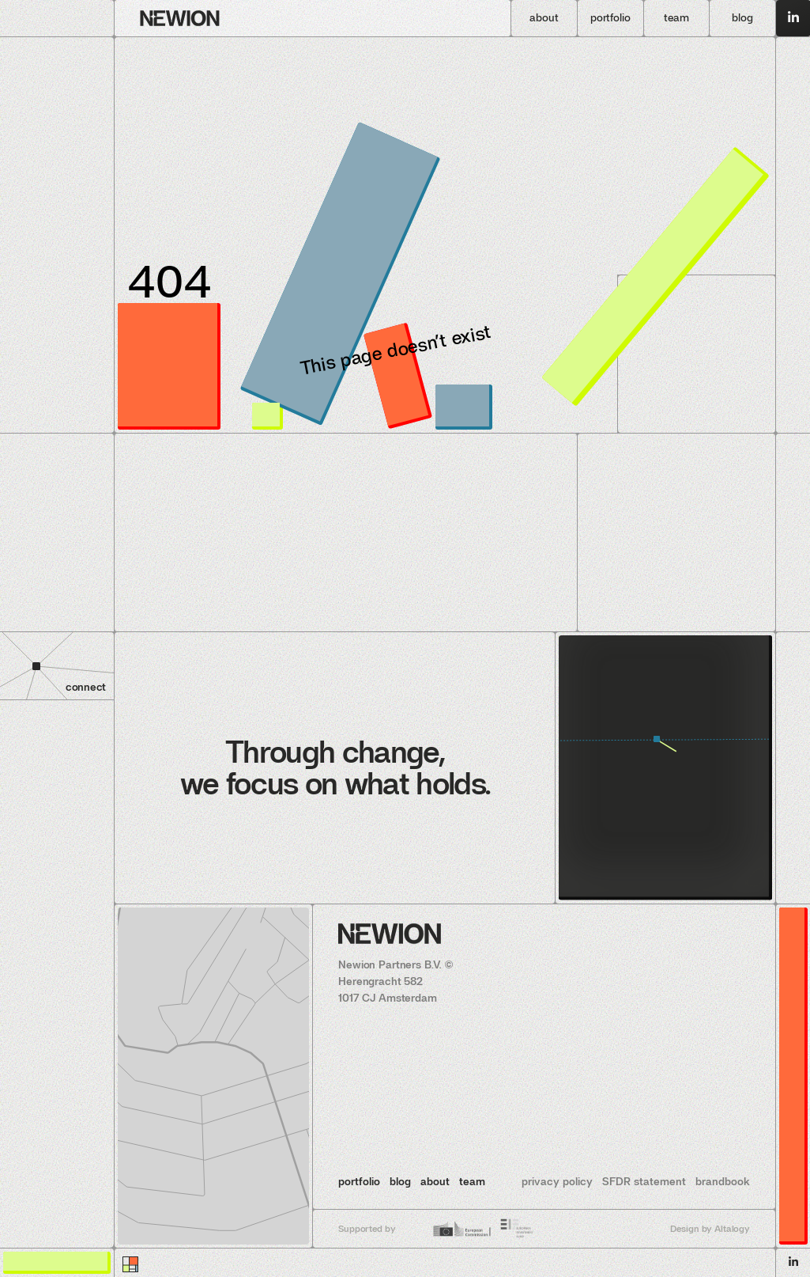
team (472, 1181)
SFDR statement (644, 1181)
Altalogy (732, 1228)
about (435, 1181)
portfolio (359, 1181)
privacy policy (557, 1181)
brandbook (722, 1181)
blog (400, 1181)
